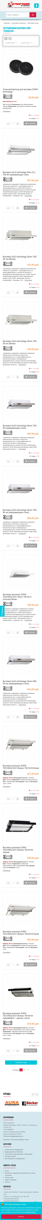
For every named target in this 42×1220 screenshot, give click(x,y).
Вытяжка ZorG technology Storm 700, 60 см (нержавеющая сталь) (20, 511)
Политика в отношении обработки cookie (16, 1139)
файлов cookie (31, 1212)
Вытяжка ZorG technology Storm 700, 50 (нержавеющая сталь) (20, 427)
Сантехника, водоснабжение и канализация (18, 1154)
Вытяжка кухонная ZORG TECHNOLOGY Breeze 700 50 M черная (18, 849)
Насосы (7, 1182)
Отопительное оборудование (14, 1149)
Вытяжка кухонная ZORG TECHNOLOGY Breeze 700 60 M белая (21, 932)
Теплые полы (9, 1177)
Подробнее (6, 111)
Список (5, 38)
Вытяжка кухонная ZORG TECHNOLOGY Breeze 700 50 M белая (21, 767)
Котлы (7, 1171)
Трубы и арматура (10, 1180)
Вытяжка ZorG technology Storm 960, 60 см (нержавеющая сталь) (20, 682)
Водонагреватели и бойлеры (14, 1152)
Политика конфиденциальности (13, 1136)
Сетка (10, 38)
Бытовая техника (10, 1156)
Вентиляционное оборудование (15, 1158)
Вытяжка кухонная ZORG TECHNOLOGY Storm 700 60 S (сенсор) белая (17, 596)
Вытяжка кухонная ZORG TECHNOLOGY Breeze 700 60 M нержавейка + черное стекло (18, 1015)
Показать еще (21, 1062)
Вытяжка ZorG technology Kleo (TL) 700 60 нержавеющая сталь (19, 173)
